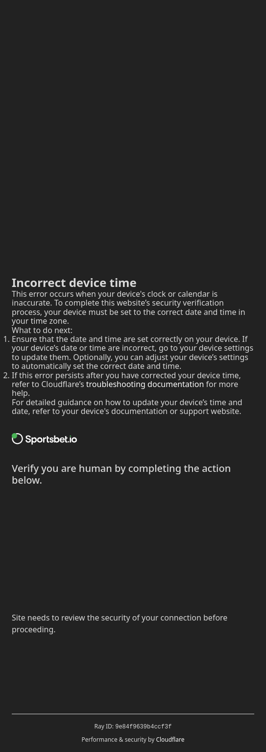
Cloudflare (170, 739)
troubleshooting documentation (145, 384)
